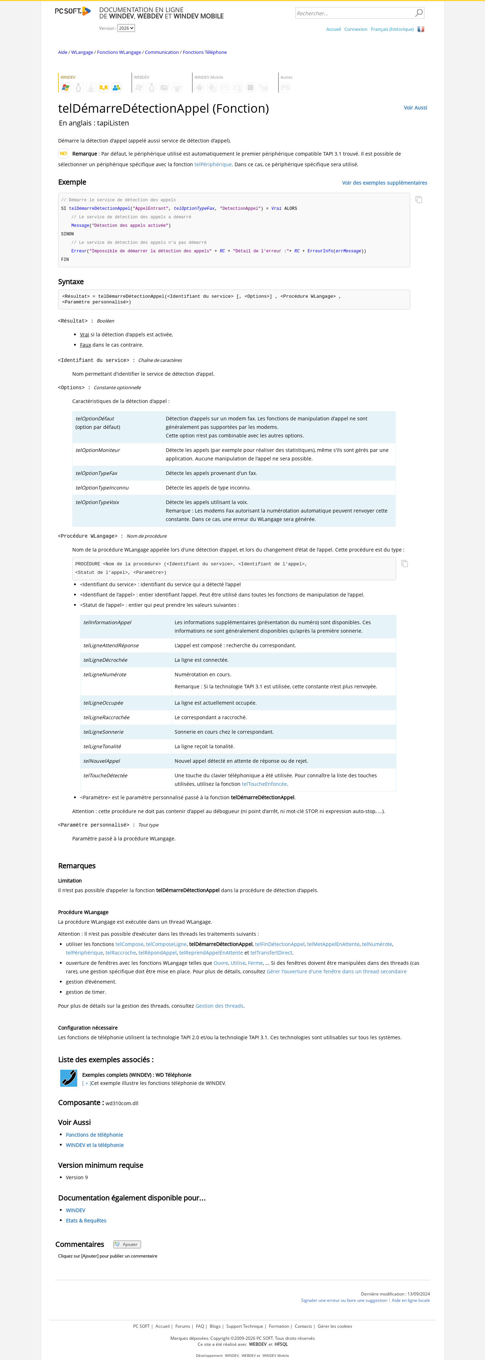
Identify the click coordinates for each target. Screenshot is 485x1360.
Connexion (355, 29)
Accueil (333, 29)
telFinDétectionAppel (280, 947)
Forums (182, 1326)
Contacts (303, 1326)
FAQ (200, 1326)
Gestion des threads (219, 1008)
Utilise (238, 965)
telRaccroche (121, 955)
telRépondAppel (158, 955)
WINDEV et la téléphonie (95, 1147)
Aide (62, 52)
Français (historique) (392, 29)
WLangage (82, 52)
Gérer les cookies (335, 1326)
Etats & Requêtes (86, 1223)
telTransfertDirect (271, 955)
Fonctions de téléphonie (94, 1137)
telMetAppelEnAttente (333, 947)
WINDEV (75, 1213)
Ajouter (126, 1247)
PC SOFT (141, 1326)
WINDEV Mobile (276, 1355)
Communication (162, 52)
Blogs (215, 1326)
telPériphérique (213, 164)
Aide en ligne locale (411, 1303)
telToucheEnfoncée (264, 786)
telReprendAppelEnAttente (211, 955)
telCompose (129, 947)
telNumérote (377, 947)
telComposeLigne (166, 947)
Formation (279, 1326)
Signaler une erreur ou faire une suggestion (344, 1303)
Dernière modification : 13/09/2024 (395, 1297)
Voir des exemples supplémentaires (384, 182)
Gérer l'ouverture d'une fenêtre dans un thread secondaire (337, 974)
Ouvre (221, 965)
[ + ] (86, 1085)
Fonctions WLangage (119, 52)
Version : (108, 28)
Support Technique (244, 1326)
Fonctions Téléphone (205, 52)
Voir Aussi (415, 107)
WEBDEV (249, 1355)
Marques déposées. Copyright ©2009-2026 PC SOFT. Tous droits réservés (242, 1338)
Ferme (255, 965)
